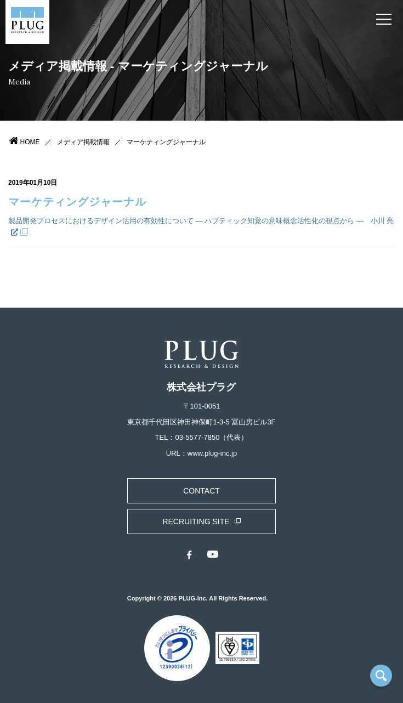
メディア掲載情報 (83, 142)
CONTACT (201, 490)
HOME (30, 142)
